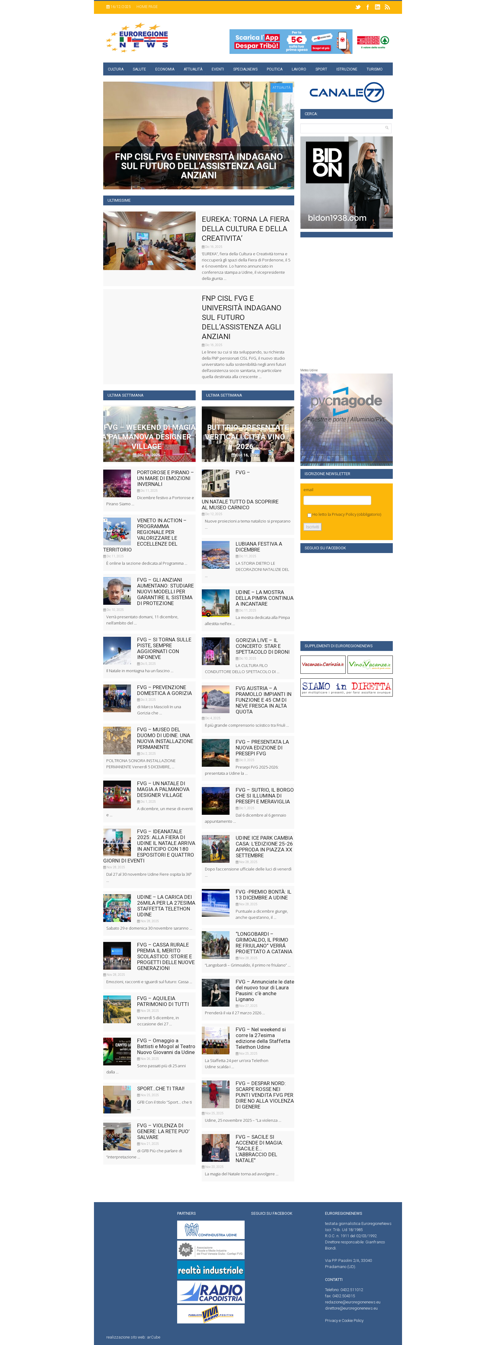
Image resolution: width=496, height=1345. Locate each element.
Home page (147, 7)
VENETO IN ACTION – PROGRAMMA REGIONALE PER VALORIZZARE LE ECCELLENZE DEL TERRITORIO (145, 535)
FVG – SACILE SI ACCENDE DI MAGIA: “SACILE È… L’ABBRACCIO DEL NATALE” (259, 1148)
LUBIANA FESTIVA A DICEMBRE (259, 547)
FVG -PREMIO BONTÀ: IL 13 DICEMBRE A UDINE (263, 895)
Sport (321, 69)
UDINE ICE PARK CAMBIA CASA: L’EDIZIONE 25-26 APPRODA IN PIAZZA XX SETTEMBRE (264, 846)
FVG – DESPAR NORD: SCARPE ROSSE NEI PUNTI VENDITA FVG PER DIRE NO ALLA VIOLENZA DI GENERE (265, 1095)
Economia (164, 69)
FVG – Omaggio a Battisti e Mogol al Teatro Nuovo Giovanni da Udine (166, 1046)
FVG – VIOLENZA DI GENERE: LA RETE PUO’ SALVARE (163, 1131)
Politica (275, 69)
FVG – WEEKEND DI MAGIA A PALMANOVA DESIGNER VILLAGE (149, 437)
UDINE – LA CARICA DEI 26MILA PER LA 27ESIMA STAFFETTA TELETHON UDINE (166, 906)
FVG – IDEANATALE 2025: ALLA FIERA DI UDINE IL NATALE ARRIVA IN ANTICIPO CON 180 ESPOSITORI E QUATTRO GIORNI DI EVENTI (149, 846)
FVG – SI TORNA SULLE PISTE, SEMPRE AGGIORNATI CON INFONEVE (164, 648)
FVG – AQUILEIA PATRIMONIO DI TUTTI (163, 1001)
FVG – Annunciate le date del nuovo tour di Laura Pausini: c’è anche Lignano (265, 990)
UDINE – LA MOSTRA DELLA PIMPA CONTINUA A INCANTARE (265, 598)
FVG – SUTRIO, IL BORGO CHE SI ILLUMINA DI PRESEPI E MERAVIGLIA (265, 796)
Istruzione (346, 69)
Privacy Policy (344, 514)
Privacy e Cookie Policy (344, 1320)
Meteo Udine (309, 370)
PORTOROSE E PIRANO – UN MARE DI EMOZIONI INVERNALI (165, 478)
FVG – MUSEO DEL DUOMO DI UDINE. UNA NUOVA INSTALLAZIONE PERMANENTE (165, 738)
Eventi (218, 69)
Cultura (116, 69)
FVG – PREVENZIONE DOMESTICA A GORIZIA (164, 690)
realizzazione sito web (125, 1337)
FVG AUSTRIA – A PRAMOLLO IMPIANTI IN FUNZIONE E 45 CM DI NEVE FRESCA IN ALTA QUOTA (263, 700)
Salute (139, 69)
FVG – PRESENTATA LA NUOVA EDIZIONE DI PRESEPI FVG (262, 748)
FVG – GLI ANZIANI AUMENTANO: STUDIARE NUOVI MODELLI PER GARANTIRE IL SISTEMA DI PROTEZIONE (165, 591)
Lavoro (299, 69)
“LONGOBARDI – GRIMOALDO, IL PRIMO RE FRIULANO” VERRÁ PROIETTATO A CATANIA (264, 943)
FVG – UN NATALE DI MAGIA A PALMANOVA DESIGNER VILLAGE (163, 789)
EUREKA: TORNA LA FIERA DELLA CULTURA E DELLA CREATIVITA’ (246, 229)
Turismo (375, 69)
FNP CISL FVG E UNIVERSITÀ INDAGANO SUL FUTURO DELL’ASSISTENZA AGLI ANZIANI (241, 317)
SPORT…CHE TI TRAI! (161, 1088)
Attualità (193, 69)
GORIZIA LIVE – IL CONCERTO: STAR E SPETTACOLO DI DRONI (263, 646)
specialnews (245, 69)
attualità (282, 88)
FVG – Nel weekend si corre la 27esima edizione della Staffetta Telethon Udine (263, 1038)
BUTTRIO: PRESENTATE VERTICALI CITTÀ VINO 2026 (247, 437)
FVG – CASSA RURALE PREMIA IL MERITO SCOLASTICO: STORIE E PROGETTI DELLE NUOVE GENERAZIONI (166, 956)
